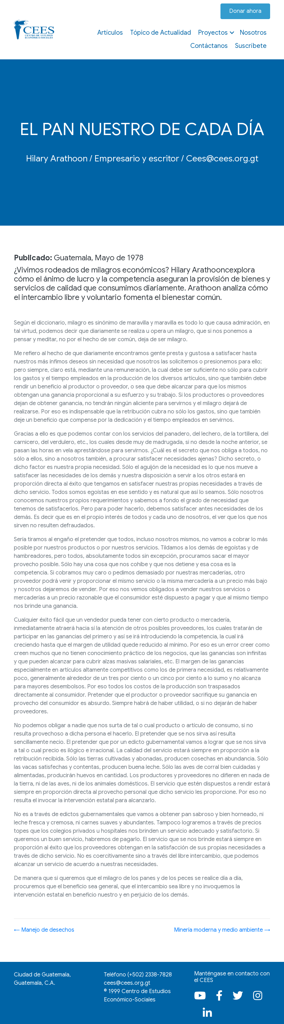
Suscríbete (251, 46)
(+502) (149, 974)
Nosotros (253, 32)
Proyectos (213, 32)
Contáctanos (209, 46)
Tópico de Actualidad (160, 32)
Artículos (110, 32)
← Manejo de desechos (44, 929)
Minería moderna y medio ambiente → (222, 929)
